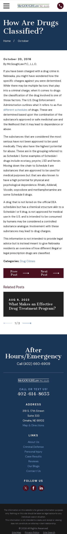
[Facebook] (33, 488)
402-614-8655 (33, 393)
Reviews (33, 461)
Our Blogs (33, 466)
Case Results (33, 456)
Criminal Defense (33, 447)
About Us (33, 442)
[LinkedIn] (41, 488)
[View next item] (27, 323)
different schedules (15, 110)
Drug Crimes (27, 261)
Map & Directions (33, 425)
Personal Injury (33, 451)
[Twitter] (25, 488)
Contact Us (33, 471)
